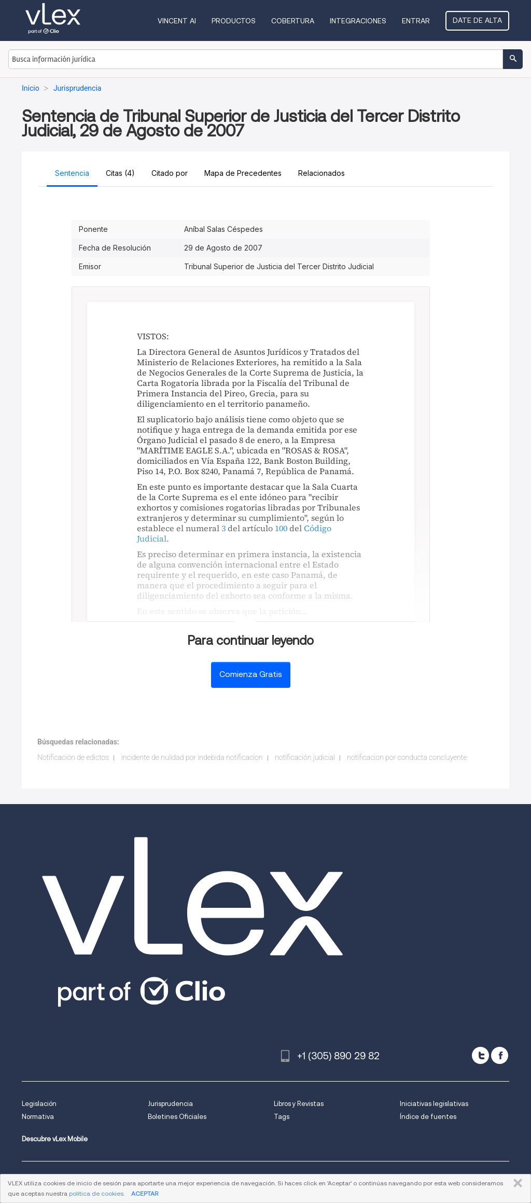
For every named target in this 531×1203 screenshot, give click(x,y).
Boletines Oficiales (177, 1117)
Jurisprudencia (170, 1104)
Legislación (39, 1104)
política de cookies (96, 1193)
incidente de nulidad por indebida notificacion (192, 757)
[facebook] (499, 1055)
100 (281, 528)
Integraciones (358, 21)
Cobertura (292, 21)
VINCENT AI (177, 21)
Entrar (416, 21)
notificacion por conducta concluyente (407, 757)
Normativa (38, 1117)
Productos (234, 21)
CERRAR (516, 1183)
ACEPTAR (144, 1193)
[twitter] (480, 1055)
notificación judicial (305, 757)
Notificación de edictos (73, 757)
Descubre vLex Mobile (55, 1139)
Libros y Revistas (299, 1104)
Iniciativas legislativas (434, 1104)
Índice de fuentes (428, 1117)
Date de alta (477, 20)
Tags (281, 1117)
